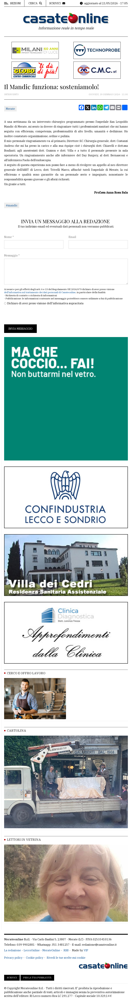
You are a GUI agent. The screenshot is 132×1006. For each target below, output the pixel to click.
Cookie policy (34, 957)
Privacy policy (13, 957)
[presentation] (30, 315)
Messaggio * (12, 255)
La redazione (12, 950)
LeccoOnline (32, 950)
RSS (66, 950)
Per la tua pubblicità (37, 977)
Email (72, 237)
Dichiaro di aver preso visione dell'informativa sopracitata (45, 303)
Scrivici (12, 977)
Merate (10, 108)
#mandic (12, 205)
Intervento (11, 94)
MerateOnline (51, 950)
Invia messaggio (20, 328)
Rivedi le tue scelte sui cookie (66, 957)
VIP (86, 950)
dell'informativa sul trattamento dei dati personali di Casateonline (40, 292)
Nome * (9, 237)
